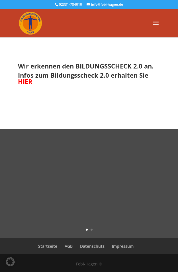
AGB (69, 246)
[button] (10, 261)
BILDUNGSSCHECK (103, 66)
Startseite (47, 246)
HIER (25, 81)
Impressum (123, 246)
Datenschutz (92, 246)
